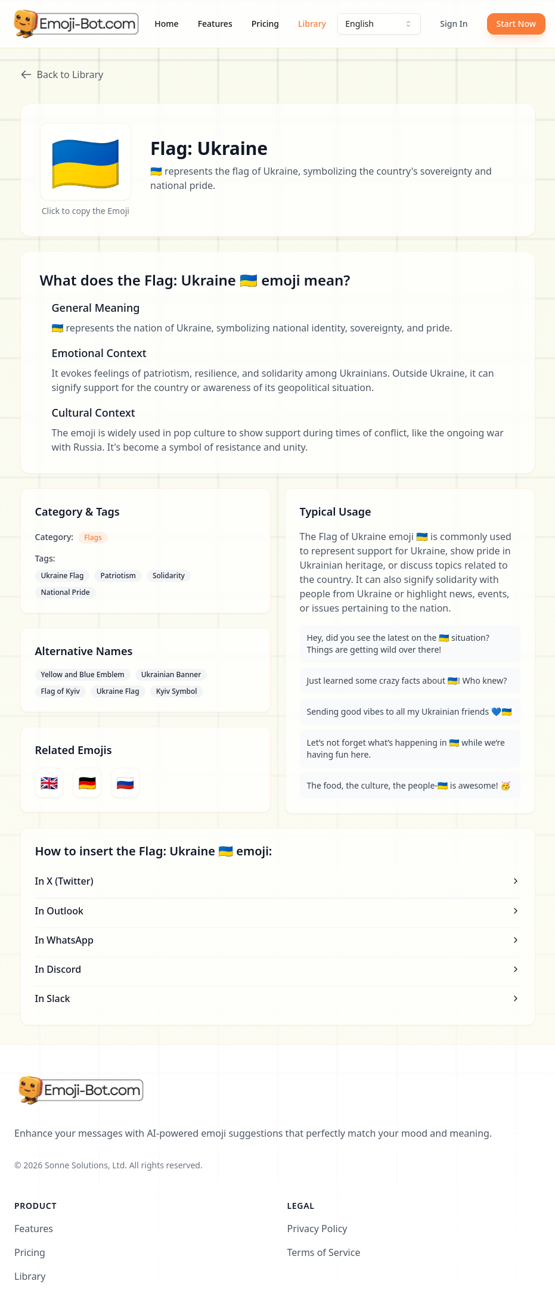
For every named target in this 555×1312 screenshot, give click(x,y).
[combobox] (379, 24)
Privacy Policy (317, 1228)
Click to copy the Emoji (85, 210)
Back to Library (62, 74)
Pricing (265, 23)
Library (312, 23)
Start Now (516, 23)
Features (215, 23)
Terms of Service (324, 1252)
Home (166, 23)
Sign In (453, 23)
